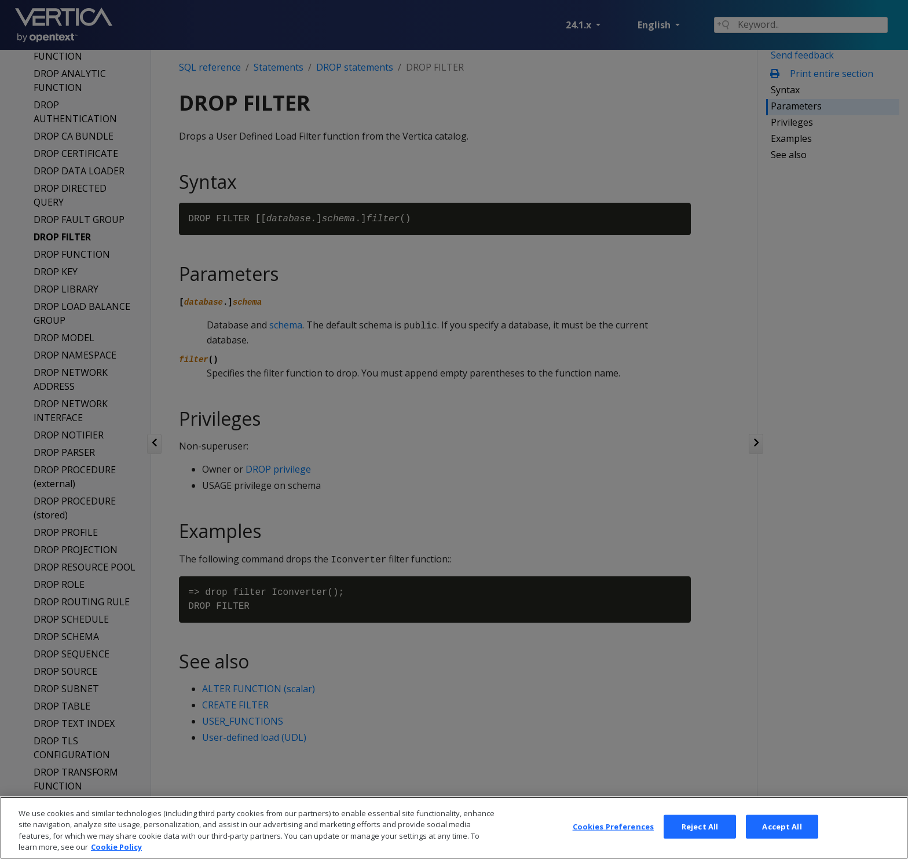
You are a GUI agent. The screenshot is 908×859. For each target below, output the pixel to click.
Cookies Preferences (613, 842)
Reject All (700, 842)
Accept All (781, 842)
